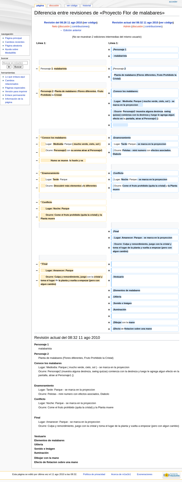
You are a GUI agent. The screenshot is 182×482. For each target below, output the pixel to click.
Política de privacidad (94, 474)
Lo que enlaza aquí (15, 77)
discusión (64, 26)
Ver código (72, 5)
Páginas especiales (15, 88)
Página (40, 5)
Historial (87, 5)
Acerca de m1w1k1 (121, 474)
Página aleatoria (13, 45)
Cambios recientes (14, 42)
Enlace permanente (15, 95)
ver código (89, 22)
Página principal (13, 38)
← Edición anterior (70, 30)
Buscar (4, 58)
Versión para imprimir (16, 91)
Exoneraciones (144, 474)
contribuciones (80, 26)
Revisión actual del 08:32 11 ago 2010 (135, 22)
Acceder (173, 1)
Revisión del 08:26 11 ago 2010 (63, 22)
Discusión (54, 5)
